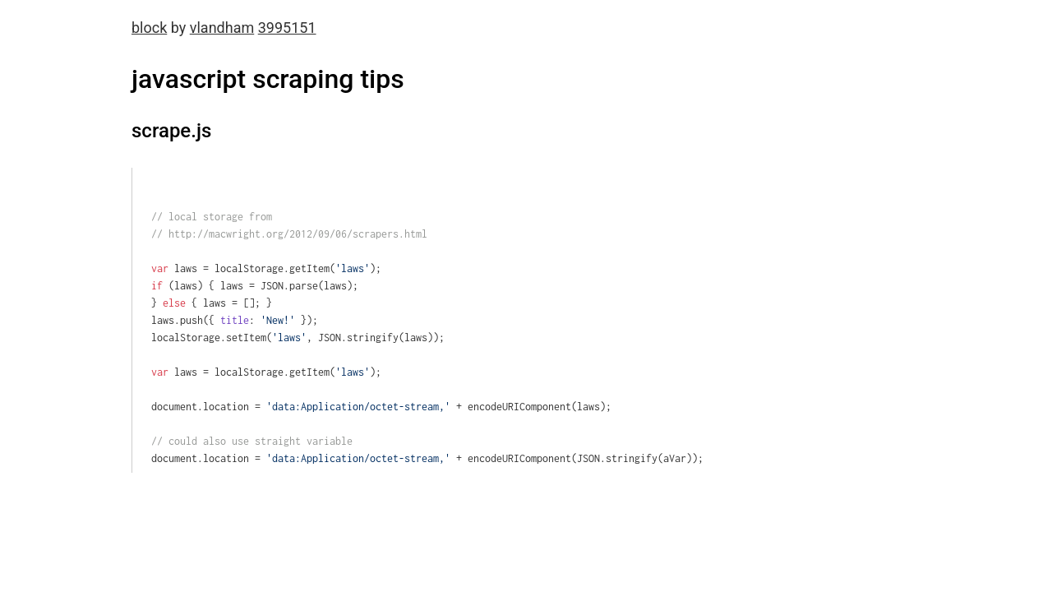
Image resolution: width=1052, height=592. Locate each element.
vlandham (222, 27)
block (149, 27)
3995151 (287, 27)
